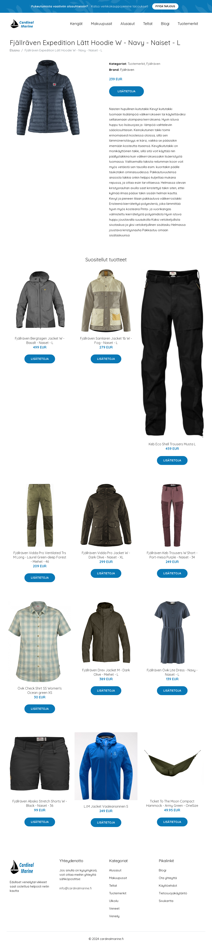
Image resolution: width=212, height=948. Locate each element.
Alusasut (127, 24)
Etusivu (15, 52)
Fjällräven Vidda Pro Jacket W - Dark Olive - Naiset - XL (106, 557)
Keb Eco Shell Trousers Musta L (172, 446)
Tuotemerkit (188, 24)
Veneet (114, 910)
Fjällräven (153, 66)
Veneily (114, 918)
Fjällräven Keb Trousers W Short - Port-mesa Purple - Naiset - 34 (172, 557)
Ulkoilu (113, 903)
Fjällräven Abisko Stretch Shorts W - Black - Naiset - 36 (39, 805)
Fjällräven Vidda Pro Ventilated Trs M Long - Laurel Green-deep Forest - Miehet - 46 (39, 559)
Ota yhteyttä (168, 880)
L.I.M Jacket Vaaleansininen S (106, 808)
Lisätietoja (126, 93)
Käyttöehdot (168, 888)
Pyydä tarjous (165, 6)
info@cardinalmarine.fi (75, 890)
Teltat (148, 24)
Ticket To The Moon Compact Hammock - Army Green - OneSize (172, 805)
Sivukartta (166, 903)
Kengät (76, 24)
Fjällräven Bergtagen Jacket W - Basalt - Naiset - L (39, 342)
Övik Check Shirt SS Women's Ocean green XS (40, 692)
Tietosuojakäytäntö (173, 895)
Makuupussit (101, 24)
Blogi (165, 24)
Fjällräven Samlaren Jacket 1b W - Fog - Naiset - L (106, 342)
